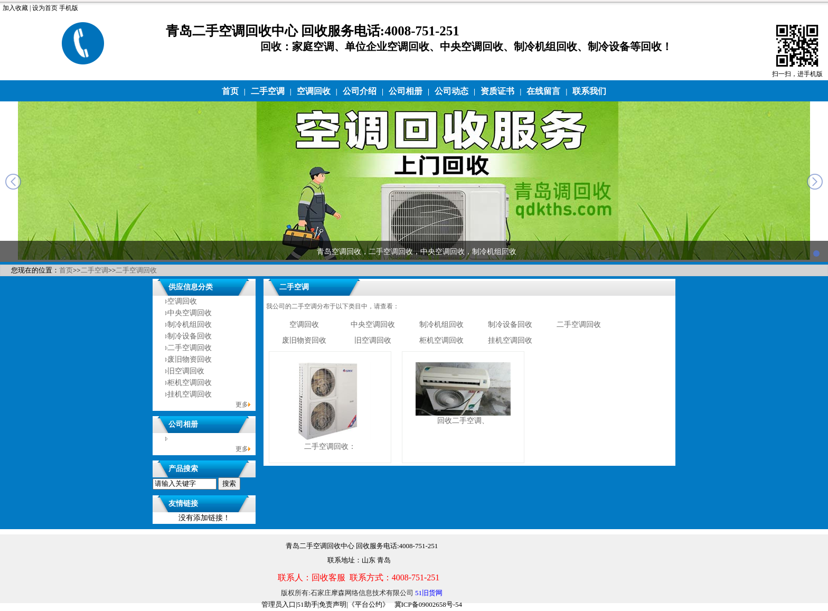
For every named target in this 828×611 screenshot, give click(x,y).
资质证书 (497, 91)
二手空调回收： (330, 446)
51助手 (307, 604)
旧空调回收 (185, 371)
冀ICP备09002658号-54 (428, 604)
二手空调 (268, 91)
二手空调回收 (136, 270)
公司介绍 (360, 91)
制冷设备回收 (189, 336)
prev (13, 182)
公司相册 (405, 91)
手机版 (68, 8)
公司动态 (451, 91)
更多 (242, 404)
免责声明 (332, 604)
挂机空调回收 (189, 394)
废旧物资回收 (189, 359)
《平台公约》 (368, 604)
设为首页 (45, 8)
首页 (230, 91)
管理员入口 (278, 604)
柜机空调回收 (189, 383)
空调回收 (314, 91)
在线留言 (543, 91)
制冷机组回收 (189, 324)
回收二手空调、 (463, 421)
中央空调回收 (189, 313)
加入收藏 (15, 8)
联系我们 (589, 91)
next (815, 182)
